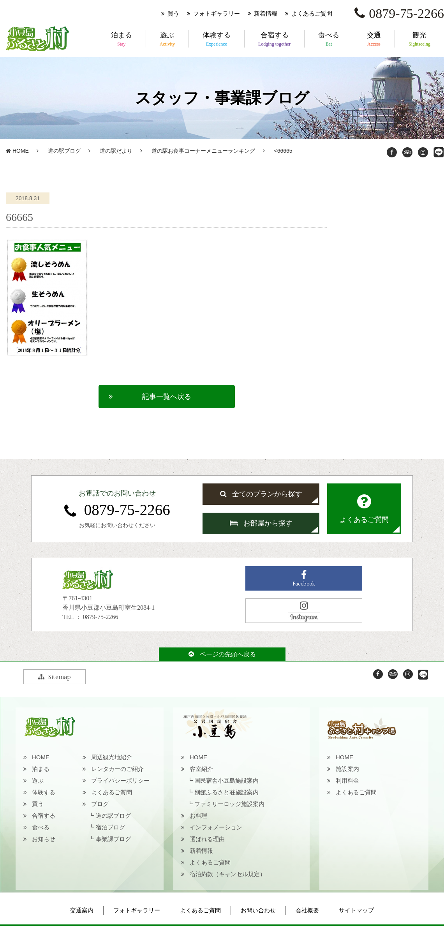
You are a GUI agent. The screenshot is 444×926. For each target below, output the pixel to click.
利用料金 (347, 780)
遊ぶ (167, 39)
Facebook (303, 578)
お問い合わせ (258, 910)
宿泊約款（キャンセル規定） (228, 874)
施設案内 (347, 768)
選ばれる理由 (207, 839)
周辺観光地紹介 (111, 757)
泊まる (121, 39)
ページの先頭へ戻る (222, 654)
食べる (328, 39)
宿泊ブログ (110, 827)
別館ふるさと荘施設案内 (226, 792)
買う (173, 14)
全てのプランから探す (261, 494)
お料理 (198, 815)
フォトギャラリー (216, 14)
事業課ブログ (113, 839)
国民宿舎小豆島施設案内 (226, 780)
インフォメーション (216, 827)
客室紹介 (201, 768)
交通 (374, 39)
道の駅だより (116, 151)
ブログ (100, 804)
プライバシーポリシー (120, 780)
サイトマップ (356, 910)
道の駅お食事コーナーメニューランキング (203, 151)
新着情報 (265, 14)
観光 (419, 39)
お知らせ (43, 839)
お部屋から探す (261, 523)
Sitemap (54, 677)
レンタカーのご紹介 (117, 768)
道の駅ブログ (64, 151)
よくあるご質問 (311, 14)
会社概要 (307, 910)
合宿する (274, 39)
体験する (217, 39)
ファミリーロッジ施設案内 (229, 804)
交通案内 (81, 910)
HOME (17, 151)
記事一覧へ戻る (166, 396)
